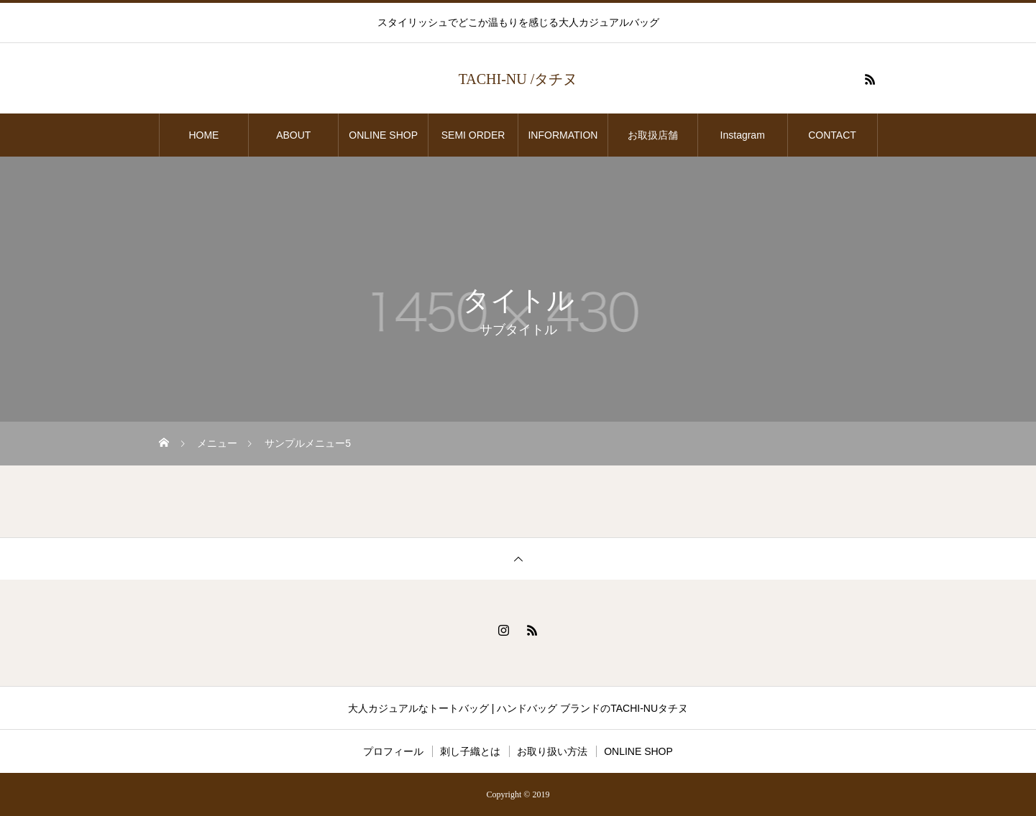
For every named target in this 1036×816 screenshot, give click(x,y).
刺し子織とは (470, 751)
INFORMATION (562, 135)
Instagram (742, 135)
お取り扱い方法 (552, 751)
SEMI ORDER (473, 135)
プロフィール (393, 751)
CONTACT (832, 135)
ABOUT (293, 135)
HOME (203, 135)
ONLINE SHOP (383, 135)
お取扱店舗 (658, 135)
